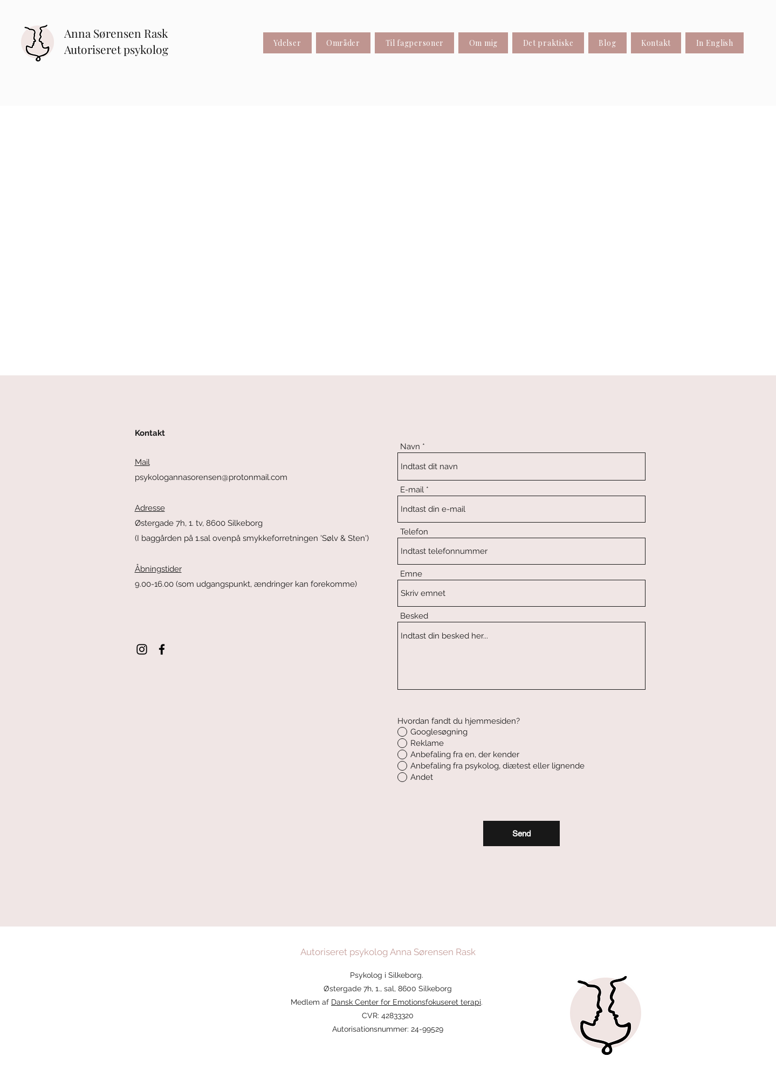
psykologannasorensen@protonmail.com (211, 477)
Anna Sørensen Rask (116, 32)
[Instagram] (142, 649)
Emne (411, 574)
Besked (414, 616)
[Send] (521, 833)
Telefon (414, 532)
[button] (343, 42)
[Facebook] (162, 649)
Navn (410, 447)
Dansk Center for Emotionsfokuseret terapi (406, 1002)
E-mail (412, 490)
